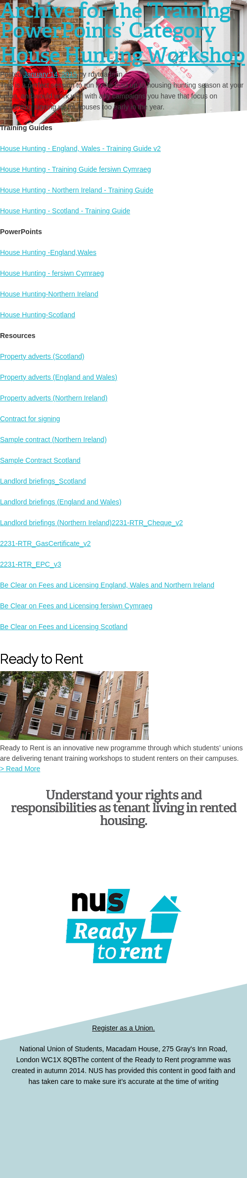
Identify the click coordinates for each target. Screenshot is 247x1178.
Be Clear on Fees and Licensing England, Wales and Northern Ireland (107, 585)
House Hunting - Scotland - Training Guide (65, 211)
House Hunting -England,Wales (48, 252)
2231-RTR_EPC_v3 (30, 564)
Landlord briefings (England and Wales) (60, 502)
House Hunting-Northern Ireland (49, 294)
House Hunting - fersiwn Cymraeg (52, 273)
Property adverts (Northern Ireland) (53, 398)
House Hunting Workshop (122, 54)
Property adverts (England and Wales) (58, 377)
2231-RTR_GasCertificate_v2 (45, 543)
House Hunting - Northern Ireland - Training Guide (76, 190)
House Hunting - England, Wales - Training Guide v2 (80, 148)
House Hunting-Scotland (37, 315)
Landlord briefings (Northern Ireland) (56, 523)
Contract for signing (30, 419)
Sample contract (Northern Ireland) (53, 439)
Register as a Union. (123, 1028)
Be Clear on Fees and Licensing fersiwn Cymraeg (76, 606)
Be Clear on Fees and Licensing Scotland (64, 627)
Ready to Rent (123, 1125)
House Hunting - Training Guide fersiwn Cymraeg (75, 169)
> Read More (20, 769)
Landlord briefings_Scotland (43, 481)
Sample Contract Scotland (40, 460)
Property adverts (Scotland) (42, 356)
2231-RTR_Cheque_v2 (147, 523)
